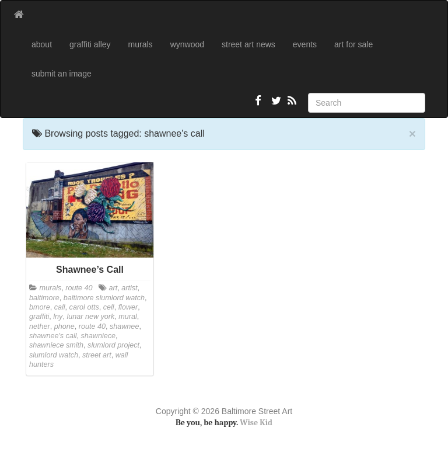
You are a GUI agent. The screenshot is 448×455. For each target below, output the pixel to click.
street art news (248, 44)
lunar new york (90, 316)
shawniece (98, 336)
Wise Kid (256, 423)
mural (127, 316)
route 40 (78, 288)
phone (64, 326)
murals (140, 44)
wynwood (187, 44)
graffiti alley (90, 44)
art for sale (353, 44)
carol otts (84, 307)
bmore (39, 307)
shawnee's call (53, 336)
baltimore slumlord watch (104, 298)
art (113, 288)
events (305, 44)
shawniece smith (56, 345)
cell (108, 307)
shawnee (124, 326)
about (42, 44)
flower (128, 307)
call (59, 307)
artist (129, 288)
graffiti (39, 316)
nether (39, 326)
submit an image (62, 73)
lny (57, 316)
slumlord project (113, 345)
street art (96, 355)
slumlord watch (53, 355)
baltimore (44, 298)
